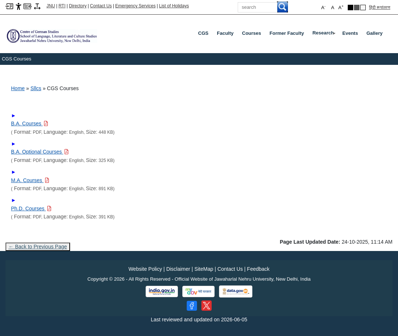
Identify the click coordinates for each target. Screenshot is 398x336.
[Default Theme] (363, 7)
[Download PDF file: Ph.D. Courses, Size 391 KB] (31, 208)
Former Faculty (287, 33)
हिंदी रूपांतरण (379, 7)
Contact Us (101, 5)
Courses (251, 33)
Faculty (225, 33)
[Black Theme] (350, 7)
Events (350, 33)
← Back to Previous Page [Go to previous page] (37, 247)
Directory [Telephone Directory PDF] (78, 5)
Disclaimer (178, 269)
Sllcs (35, 88)
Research (324, 34)
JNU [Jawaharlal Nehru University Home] (51, 5)
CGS (203, 33)
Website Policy (145, 269)
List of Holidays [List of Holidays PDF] (174, 5)
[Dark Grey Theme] (356, 7)
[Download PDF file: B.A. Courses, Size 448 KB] (29, 123)
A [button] (340, 7)
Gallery (374, 33)
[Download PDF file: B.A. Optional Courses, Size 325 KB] (40, 152)
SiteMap (203, 269)
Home (18, 88)
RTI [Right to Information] (61, 5)
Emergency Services (135, 5)
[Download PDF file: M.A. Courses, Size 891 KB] (30, 180)
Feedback (258, 269)
